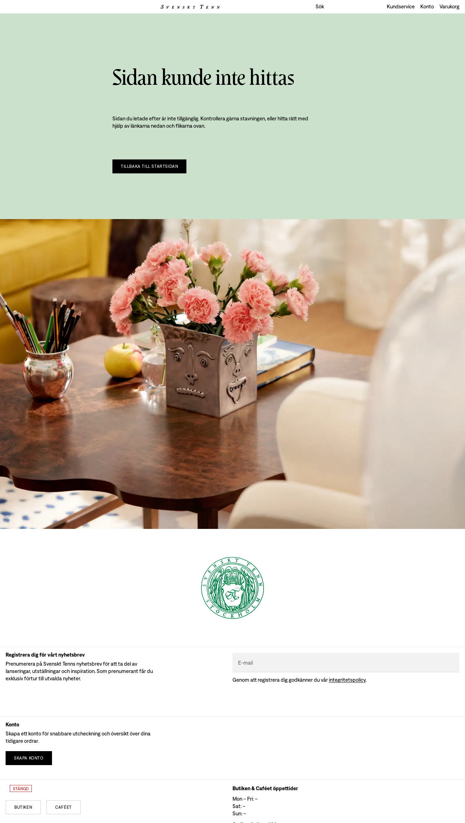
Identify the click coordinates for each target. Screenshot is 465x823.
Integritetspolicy (347, 680)
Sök (320, 6)
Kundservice (401, 6)
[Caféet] (63, 807)
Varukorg (449, 6)
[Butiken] (23, 807)
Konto (427, 6)
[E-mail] (345, 662)
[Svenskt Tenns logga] (190, 7)
